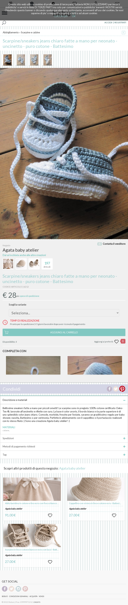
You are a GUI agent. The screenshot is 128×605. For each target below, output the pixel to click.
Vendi (41, 596)
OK (74, 16)
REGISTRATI (120, 22)
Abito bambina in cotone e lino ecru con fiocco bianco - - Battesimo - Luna (40, 503)
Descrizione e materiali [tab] (64, 399)
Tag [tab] (64, 454)
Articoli (47, 263)
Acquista (33, 596)
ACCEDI (108, 22)
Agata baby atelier (72, 468)
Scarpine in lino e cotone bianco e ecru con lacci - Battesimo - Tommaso (40, 549)
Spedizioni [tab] (64, 438)
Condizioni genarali (18, 596)
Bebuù (5, 596)
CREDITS (37, 602)
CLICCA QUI (61, 16)
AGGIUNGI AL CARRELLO (64, 332)
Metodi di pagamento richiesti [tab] (64, 446)
